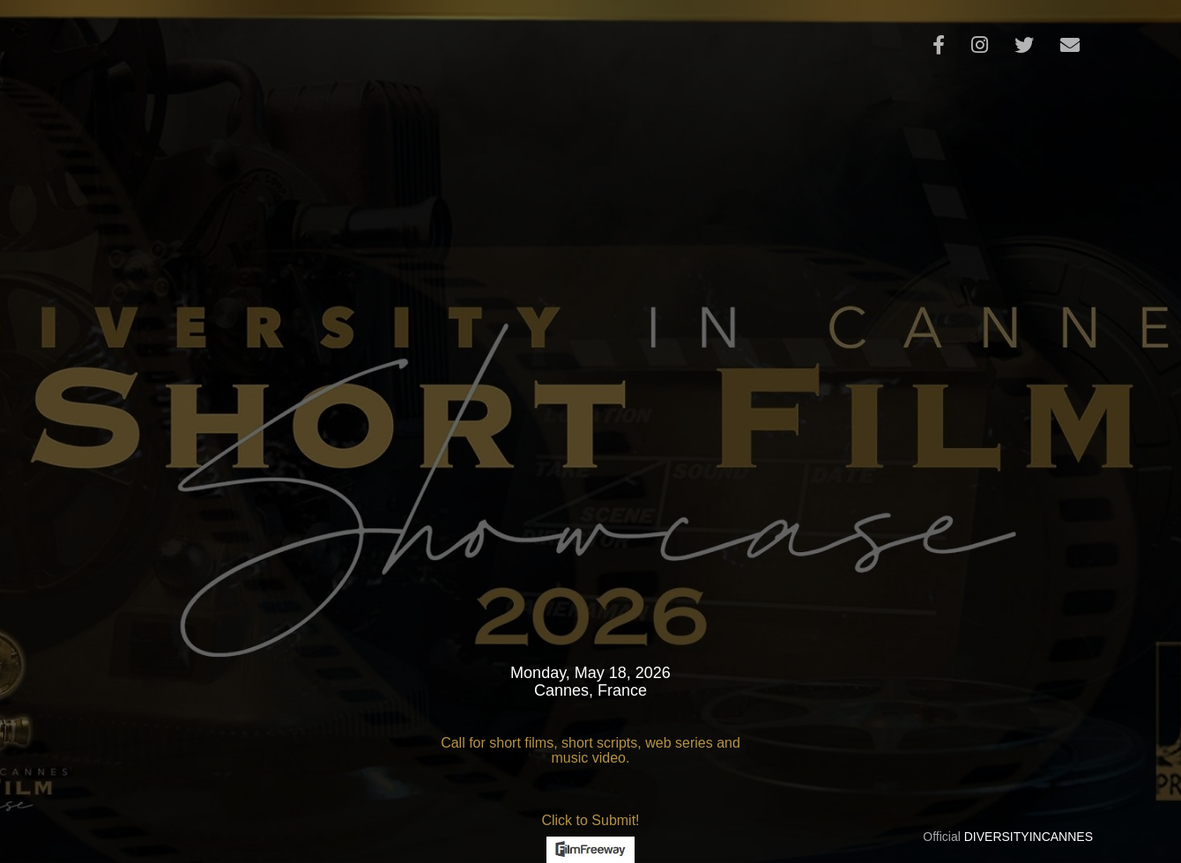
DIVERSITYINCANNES (1028, 837)
